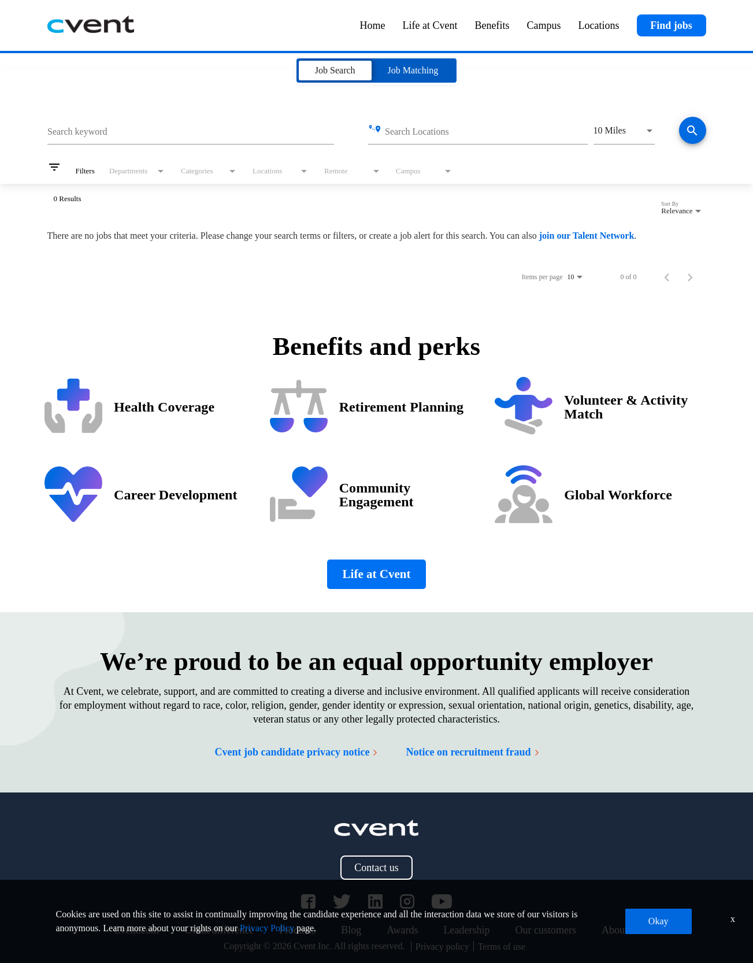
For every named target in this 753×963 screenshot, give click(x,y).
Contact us (376, 867)
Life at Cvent (430, 25)
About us (621, 930)
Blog (351, 930)
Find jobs (671, 25)
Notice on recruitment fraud (472, 752)
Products (297, 930)
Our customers (545, 930)
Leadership (467, 930)
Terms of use (501, 946)
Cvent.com (136, 930)
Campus (544, 25)
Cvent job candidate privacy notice (295, 752)
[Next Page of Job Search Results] (690, 276)
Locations (599, 25)
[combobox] (190, 130)
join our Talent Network (587, 235)
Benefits (492, 25)
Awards (402, 930)
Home (372, 25)
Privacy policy (442, 946)
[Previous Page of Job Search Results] (666, 276)
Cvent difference (219, 930)
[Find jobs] (692, 131)
